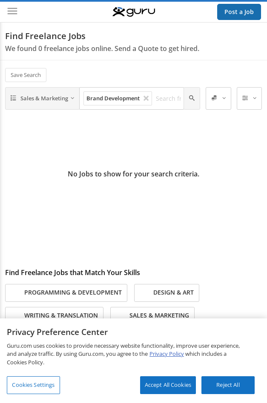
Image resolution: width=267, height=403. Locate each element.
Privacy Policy (166, 354)
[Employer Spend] (218, 98)
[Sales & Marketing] (42, 98)
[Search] (192, 98)
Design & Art (167, 293)
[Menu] (12, 12)
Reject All (227, 385)
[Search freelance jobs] (170, 98)
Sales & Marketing (152, 316)
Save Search (26, 75)
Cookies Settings (33, 385)
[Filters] (249, 98)
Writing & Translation (54, 316)
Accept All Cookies (168, 385)
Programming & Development (66, 293)
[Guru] (133, 12)
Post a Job (239, 12)
